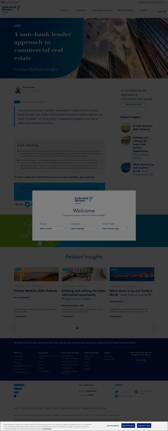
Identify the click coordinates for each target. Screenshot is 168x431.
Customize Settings (113, 427)
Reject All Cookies (128, 427)
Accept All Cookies (144, 427)
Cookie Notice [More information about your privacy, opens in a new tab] (46, 430)
